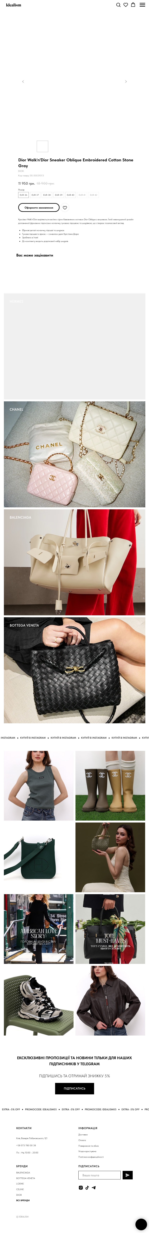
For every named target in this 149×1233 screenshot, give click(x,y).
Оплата (82, 1140)
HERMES (16, 301)
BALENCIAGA (20, 517)
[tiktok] (87, 1187)
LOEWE (20, 1183)
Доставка (82, 1134)
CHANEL (16, 409)
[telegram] (93, 1187)
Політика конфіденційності (91, 1157)
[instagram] (80, 1187)
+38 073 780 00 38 (26, 1145)
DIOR (19, 1195)
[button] (118, 4)
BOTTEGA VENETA (24, 625)
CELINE (20, 1189)
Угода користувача (87, 1151)
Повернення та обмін (88, 1145)
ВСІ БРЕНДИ (23, 1200)
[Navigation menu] (142, 5)
